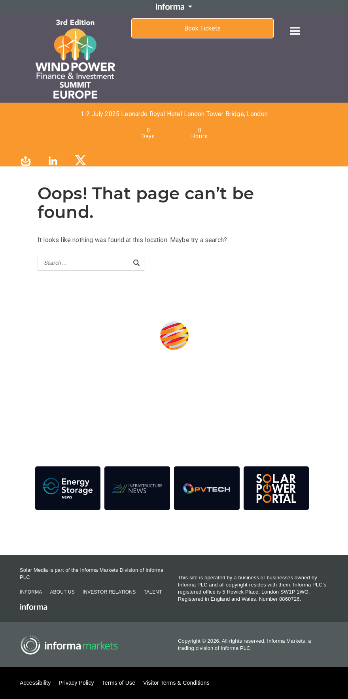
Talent (153, 592)
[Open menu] (295, 24)
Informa (31, 592)
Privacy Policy (76, 683)
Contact (174, 533)
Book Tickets (202, 28)
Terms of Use (118, 683)
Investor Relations (109, 592)
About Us (62, 592)
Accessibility (35, 683)
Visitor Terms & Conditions (176, 683)
